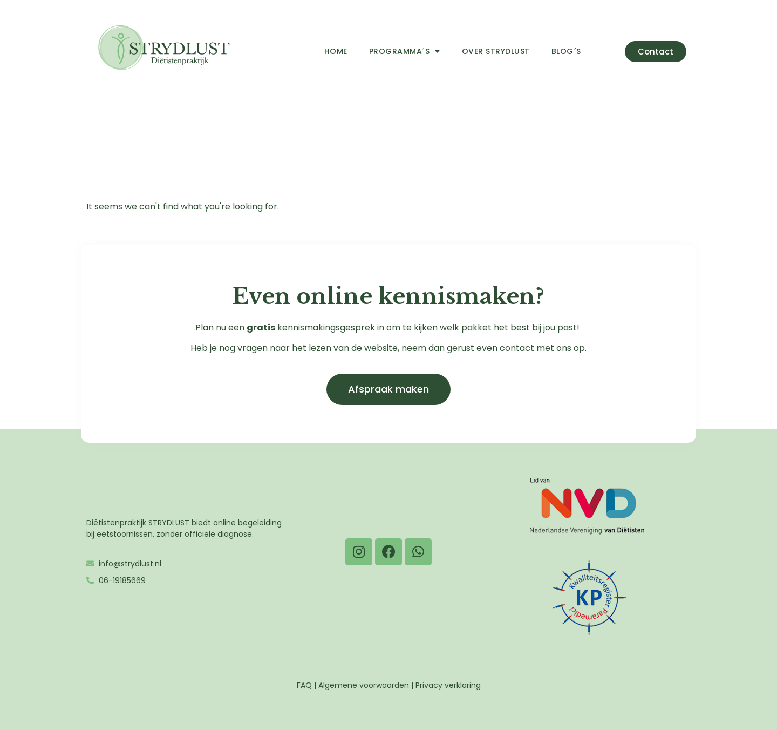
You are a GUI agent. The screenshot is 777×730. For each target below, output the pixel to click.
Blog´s (566, 51)
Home (335, 51)
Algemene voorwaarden (363, 685)
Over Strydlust (496, 51)
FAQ (304, 685)
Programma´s (404, 51)
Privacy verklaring (448, 685)
